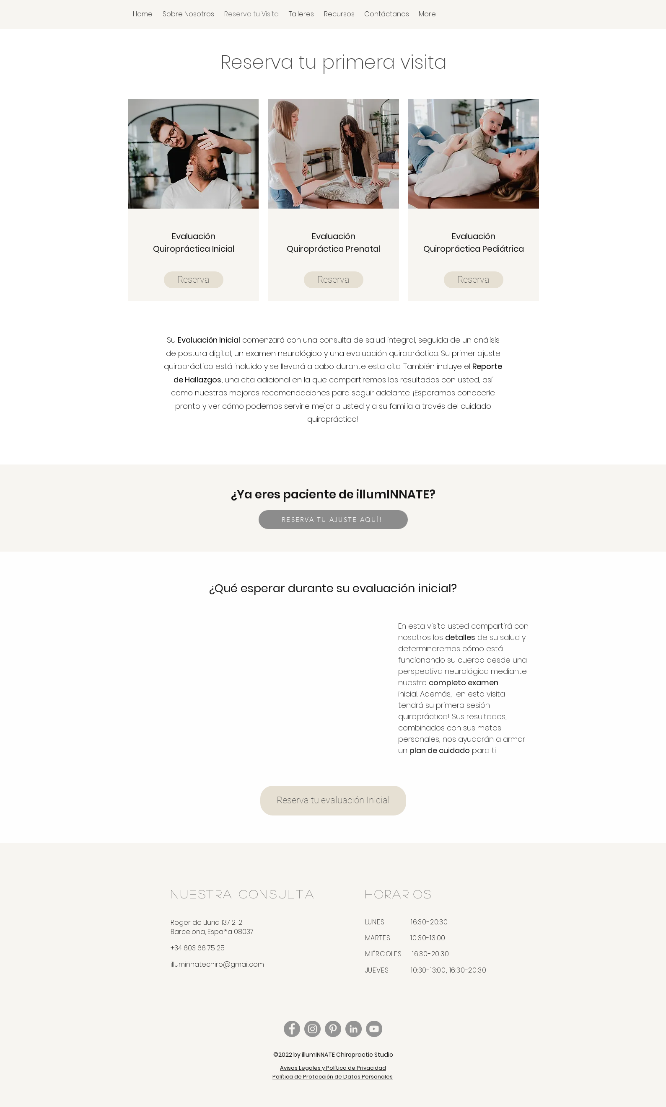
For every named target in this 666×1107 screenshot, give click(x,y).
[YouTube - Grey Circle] (374, 1029)
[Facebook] (292, 1029)
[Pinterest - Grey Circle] (333, 1029)
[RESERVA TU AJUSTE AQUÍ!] (333, 519)
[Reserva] (193, 279)
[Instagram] (312, 1029)
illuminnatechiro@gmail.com (217, 964)
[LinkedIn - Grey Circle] (353, 1029)
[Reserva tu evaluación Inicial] (333, 800)
